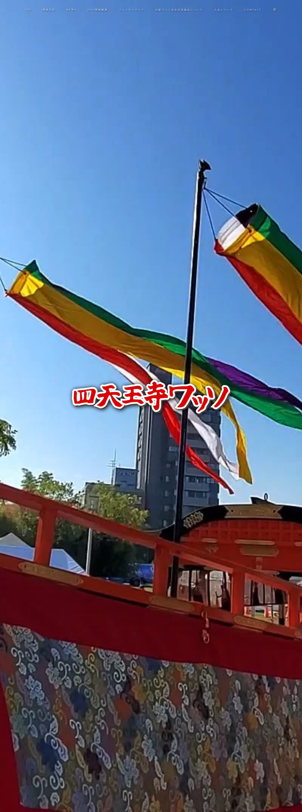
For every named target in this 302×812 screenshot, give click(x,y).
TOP (28, 9)
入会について (223, 9)
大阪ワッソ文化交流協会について (179, 9)
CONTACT (253, 9)
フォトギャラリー (131, 9)
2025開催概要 (97, 9)
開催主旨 (49, 9)
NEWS (71, 9)
